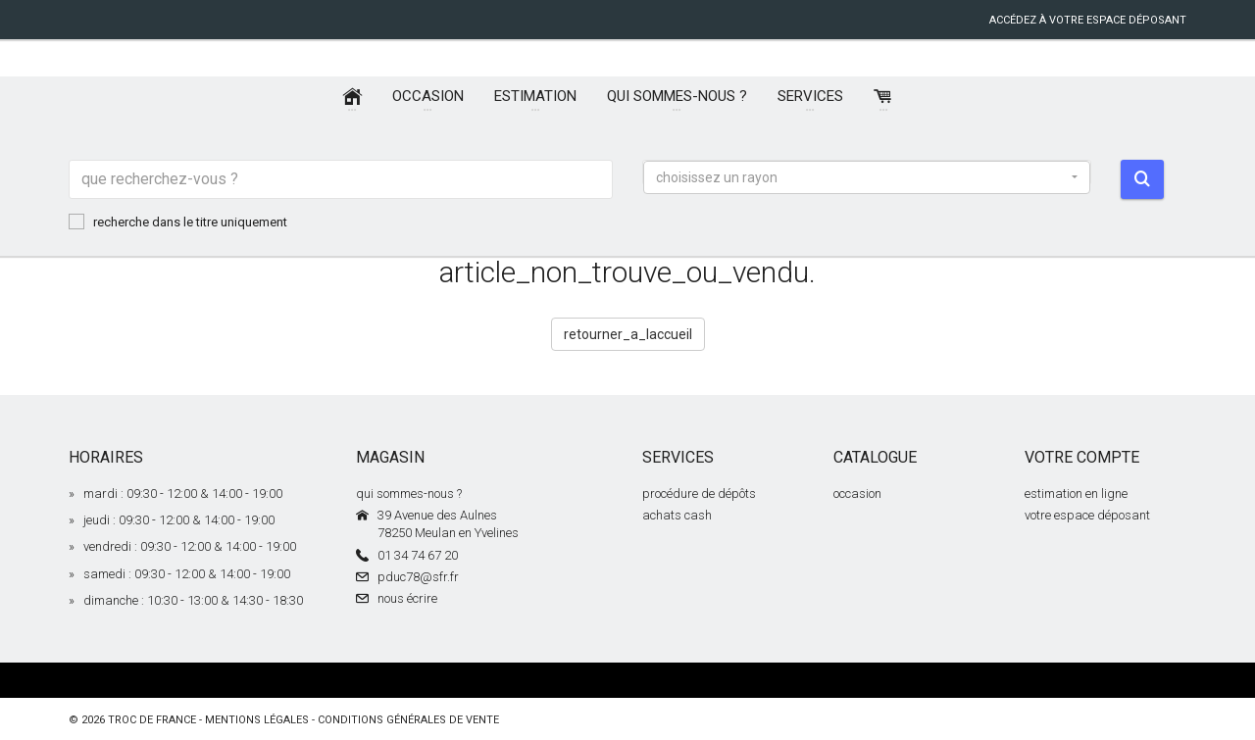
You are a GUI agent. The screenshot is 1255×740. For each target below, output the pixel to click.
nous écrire (407, 598)
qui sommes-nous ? (409, 493)
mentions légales (257, 720)
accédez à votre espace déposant (1087, 20)
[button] (866, 177)
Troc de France (152, 720)
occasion (857, 493)
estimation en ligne (1076, 493)
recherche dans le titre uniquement (178, 221)
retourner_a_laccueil (628, 334)
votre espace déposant (1087, 515)
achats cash (677, 515)
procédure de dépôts (699, 493)
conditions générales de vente (408, 720)
